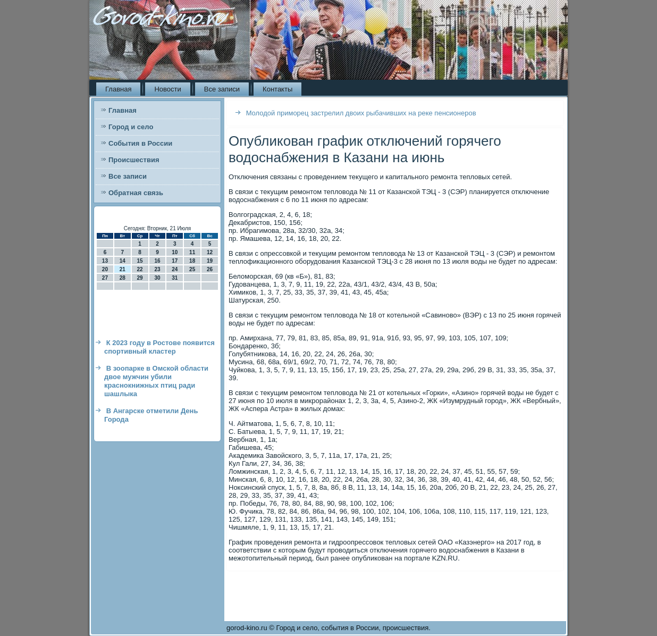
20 (105, 269)
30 (157, 278)
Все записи (222, 89)
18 (192, 261)
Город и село (130, 127)
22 (140, 269)
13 (105, 261)
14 (122, 261)
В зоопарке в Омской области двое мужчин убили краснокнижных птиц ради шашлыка (156, 381)
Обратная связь (135, 193)
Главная (118, 89)
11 (192, 252)
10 (175, 252)
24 (175, 269)
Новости (167, 89)
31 (175, 278)
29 (140, 278)
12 (210, 252)
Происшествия (133, 160)
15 (140, 261)
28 (122, 278)
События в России (140, 143)
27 (105, 278)
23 (157, 269)
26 (210, 269)
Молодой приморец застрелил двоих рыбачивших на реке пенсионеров (361, 113)
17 (175, 261)
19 (210, 261)
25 (192, 269)
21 (122, 269)
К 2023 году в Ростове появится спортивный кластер (159, 347)
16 (157, 261)
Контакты (277, 89)
